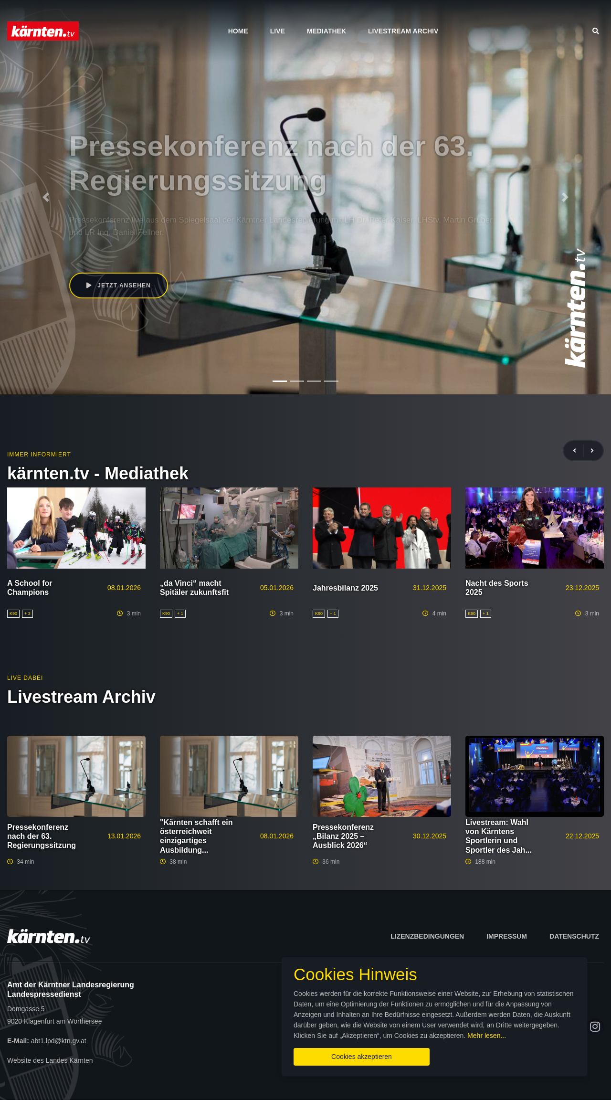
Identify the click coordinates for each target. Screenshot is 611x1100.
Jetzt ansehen (118, 285)
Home (238, 31)
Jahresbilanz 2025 (345, 588)
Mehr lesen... (486, 1035)
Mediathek (326, 31)
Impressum (506, 936)
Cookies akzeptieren (361, 1056)
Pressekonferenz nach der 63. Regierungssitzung (41, 836)
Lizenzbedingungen (427, 936)
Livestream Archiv (403, 31)
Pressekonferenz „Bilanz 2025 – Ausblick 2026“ (343, 836)
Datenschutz (574, 936)
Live (277, 31)
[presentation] (578, 451)
